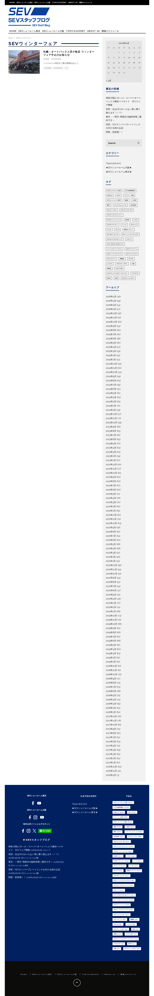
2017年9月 (111, 729)
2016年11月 (111, 771)
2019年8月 (111, 632)
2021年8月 (111, 531)
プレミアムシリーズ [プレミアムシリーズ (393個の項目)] (120, 205)
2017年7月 (111, 737)
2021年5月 (111, 544)
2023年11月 (111, 418)
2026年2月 (111, 305)
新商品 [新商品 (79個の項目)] (109, 268)
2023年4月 (111, 447)
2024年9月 (111, 376)
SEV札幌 (46, 59)
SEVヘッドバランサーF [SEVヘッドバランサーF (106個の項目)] (114, 254)
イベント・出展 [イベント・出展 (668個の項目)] (129, 195)
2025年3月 (111, 351)
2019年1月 (111, 661)
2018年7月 (111, 687)
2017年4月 (111, 750)
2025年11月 (111, 317)
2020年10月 (111, 573)
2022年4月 (111, 498)
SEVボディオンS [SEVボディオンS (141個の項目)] (112, 234)
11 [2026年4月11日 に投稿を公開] (134, 57)
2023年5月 (111, 443)
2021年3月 (111, 552)
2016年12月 (111, 766)
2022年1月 (111, 510)
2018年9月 (111, 678)
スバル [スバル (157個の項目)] (109, 229)
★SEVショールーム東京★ (119, 171)
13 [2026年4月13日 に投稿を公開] (108, 62)
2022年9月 (111, 477)
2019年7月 (111, 636)
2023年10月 (111, 422)
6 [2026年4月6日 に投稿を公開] (108, 57)
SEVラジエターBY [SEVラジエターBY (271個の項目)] (126, 210)
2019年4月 (111, 649)
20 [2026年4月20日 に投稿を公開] (108, 67)
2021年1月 (111, 561)
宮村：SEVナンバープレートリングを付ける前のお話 (34, 869)
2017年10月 (111, 724)
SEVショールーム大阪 (42, 2)
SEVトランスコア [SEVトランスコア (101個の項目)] (131, 254)
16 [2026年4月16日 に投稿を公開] (124, 62)
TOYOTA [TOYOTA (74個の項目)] (135, 273)
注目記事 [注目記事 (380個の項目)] (133, 205)
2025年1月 (111, 359)
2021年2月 (111, 557)
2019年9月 (111, 628)
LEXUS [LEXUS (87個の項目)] (130, 258)
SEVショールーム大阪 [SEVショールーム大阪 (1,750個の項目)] (114, 190)
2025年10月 (111, 322)
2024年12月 (111, 363)
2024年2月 (111, 405)
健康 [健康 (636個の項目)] (126, 200)
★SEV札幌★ (47, 68)
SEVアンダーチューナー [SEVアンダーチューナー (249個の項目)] (114, 215)
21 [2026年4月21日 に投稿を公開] (114, 67)
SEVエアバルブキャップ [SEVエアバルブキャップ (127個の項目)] (114, 239)
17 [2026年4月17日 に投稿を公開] (129, 62)
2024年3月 (111, 401)
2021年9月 (111, 527)
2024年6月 (111, 389)
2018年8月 (111, 682)
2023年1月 (111, 460)
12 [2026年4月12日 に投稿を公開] (139, 57)
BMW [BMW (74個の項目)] (109, 278)
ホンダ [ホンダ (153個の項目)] (118, 229)
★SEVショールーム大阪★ (119, 167)
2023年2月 (111, 456)
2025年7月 (111, 334)
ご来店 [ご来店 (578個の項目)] (134, 200)
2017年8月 (111, 733)
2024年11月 (111, 368)
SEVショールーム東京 (24, 2)
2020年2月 (111, 607)
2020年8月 (111, 582)
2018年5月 (111, 695)
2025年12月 (111, 313)
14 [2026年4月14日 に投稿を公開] (114, 62)
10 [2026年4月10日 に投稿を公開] (129, 57)
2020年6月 (111, 590)
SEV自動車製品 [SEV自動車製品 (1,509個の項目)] (130, 190)
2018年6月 (111, 691)
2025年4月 (111, 347)
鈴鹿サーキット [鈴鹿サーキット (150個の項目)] (128, 229)
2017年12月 (111, 716)
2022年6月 (111, 489)
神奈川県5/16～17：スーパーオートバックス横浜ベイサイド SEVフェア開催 (123, 101)
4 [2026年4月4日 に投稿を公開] (134, 52)
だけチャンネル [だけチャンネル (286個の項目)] (111, 210)
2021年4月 (111, 548)
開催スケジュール (85, 2)
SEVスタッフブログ (38, 839)
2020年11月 (111, 569)
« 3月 (108, 80)
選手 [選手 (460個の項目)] (108, 205)
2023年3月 (111, 452)
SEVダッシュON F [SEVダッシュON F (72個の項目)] (128, 278)
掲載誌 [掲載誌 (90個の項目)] (122, 258)
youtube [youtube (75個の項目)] (119, 268)
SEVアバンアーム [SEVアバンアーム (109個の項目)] (131, 249)
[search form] (124, 143)
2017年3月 (111, 754)
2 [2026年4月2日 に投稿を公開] (124, 52)
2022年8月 (111, 481)
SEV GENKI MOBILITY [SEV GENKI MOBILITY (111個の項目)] (115, 244)
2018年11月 (111, 670)
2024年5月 (111, 393)
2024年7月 (111, 384)
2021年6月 (111, 540)
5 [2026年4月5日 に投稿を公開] (139, 52)
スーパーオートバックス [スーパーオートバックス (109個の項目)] (114, 249)
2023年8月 (111, 431)
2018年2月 (111, 708)
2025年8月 (111, 330)
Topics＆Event (59, 2)
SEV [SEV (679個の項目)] (118, 195)
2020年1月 (111, 611)
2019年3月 (111, 653)
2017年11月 (111, 720)
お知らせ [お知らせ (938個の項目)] (109, 195)
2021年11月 (111, 519)
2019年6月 (111, 640)
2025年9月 (111, 326)
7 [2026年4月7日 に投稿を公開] (113, 57)
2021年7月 (111, 536)
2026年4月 (111, 296)
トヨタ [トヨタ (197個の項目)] (136, 219)
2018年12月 (111, 666)
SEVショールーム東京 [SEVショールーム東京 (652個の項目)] (114, 200)
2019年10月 (111, 624)
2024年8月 (111, 380)
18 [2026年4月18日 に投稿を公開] (134, 62)
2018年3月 (111, 703)
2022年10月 (111, 473)
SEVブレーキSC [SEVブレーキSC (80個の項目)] (122, 263)
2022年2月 (111, 506)
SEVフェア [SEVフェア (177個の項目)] (134, 224)
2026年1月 (111, 309)
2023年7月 (111, 435)
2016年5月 (111, 775)
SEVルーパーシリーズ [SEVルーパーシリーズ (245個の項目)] (114, 219)
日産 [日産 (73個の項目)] (116, 278)
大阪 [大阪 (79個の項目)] (133, 263)
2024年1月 (111, 410)
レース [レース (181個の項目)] (124, 224)
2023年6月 (111, 439)
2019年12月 (111, 615)
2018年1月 (111, 712)
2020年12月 (111, 565)
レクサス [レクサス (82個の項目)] (109, 263)
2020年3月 (111, 603)
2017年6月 (111, 741)
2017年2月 (111, 758)
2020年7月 (111, 586)
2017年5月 (111, 745)
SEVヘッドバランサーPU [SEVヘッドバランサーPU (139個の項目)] (130, 234)
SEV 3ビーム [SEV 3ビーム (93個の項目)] (111, 258)
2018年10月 (111, 674)
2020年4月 (111, 598)
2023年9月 (111, 426)
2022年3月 (111, 502)
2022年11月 (111, 468)
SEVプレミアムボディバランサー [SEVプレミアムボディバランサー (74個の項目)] (117, 273)
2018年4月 (111, 699)
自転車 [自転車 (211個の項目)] (127, 219)
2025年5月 (111, 342)
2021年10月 (111, 523)
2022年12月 (111, 464)
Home (12, 2)
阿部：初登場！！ (114, 132)
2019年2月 (111, 657)
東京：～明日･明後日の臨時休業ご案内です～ (30, 862)
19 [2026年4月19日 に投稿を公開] (139, 62)
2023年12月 (111, 414)
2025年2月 (111, 355)
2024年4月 (111, 397)
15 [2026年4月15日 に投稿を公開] (119, 62)
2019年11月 (111, 619)
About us (73, 2)
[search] (138, 143)
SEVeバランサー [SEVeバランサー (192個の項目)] (112, 224)
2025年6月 (111, 338)
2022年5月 (111, 494)
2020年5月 (111, 594)
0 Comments (58, 68)
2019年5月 (111, 645)
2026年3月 (111, 301)
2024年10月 (111, 372)
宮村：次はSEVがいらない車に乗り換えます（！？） (34, 854)
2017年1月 (111, 762)
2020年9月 (111, 577)
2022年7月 (111, 485)
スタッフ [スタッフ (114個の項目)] (129, 239)
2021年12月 (111, 515)
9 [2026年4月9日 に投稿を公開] (124, 57)
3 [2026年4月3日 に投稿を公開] (129, 52)
